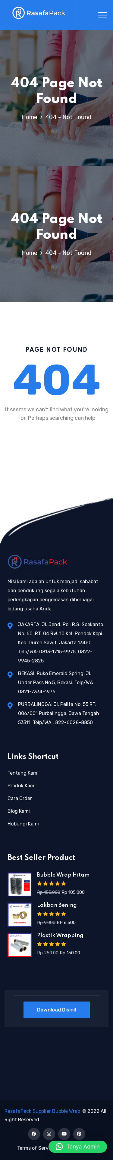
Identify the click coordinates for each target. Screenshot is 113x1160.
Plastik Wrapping (60, 935)
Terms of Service (36, 1148)
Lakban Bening (57, 905)
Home (30, 117)
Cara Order (20, 798)
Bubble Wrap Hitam (63, 875)
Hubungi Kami (23, 824)
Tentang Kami (23, 773)
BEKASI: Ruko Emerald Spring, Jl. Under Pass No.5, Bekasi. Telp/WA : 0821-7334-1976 (57, 682)
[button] (78, 1147)
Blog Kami (19, 811)
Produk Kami (22, 786)
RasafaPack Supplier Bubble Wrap (42, 1111)
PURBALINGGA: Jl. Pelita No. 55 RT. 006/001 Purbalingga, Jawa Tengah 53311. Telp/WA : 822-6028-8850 (58, 713)
